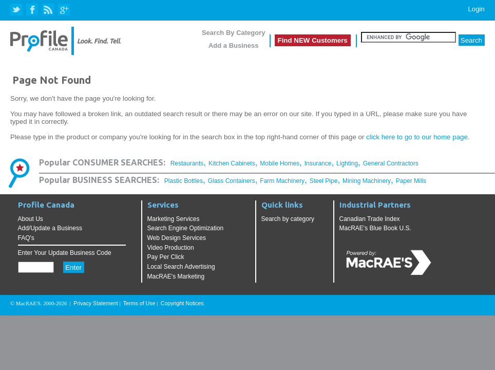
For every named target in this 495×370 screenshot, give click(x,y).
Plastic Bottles (183, 180)
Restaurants (187, 163)
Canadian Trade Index (369, 219)
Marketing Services (173, 219)
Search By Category (233, 32)
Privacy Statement (95, 303)
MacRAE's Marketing (176, 276)
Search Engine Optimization (185, 228)
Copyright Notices (182, 303)
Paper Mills (411, 180)
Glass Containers (231, 180)
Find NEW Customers (313, 40)
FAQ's (26, 238)
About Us (30, 219)
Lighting (347, 163)
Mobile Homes (279, 163)
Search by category (287, 219)
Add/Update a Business (50, 228)
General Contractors (390, 163)
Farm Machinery (282, 180)
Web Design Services (176, 238)
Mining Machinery (366, 180)
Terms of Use (139, 303)
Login (476, 9)
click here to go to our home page (417, 137)
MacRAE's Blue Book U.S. (375, 228)
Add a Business (233, 45)
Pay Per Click (165, 257)
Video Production (170, 247)
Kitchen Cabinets (231, 163)
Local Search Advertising (181, 266)
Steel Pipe (324, 180)
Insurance (318, 163)
